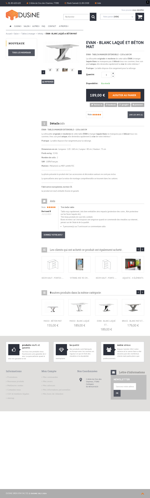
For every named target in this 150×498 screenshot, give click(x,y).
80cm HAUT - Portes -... (53, 278)
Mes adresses (49, 385)
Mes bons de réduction (53, 394)
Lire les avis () (136, 115)
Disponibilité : (92, 83)
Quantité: (90, 74)
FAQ (43, 26)
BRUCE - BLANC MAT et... (133, 321)
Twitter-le (96, 104)
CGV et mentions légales (18, 394)
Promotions (12, 377)
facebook (111, 104)
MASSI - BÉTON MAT (53, 321)
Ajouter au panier (124, 95)
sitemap (10, 398)
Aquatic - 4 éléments (132, 278)
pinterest (138, 104)
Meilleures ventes (15, 385)
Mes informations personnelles (56, 389)
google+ (124, 104)
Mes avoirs (48, 381)
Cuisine (17, 26)
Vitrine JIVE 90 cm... (79, 278)
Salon (26, 26)
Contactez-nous (14, 389)
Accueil (9, 33)
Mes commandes (50, 377)
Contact (52, 26)
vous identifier (138, 10)
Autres (35, 26)
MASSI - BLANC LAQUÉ (79, 321)
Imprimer (47, 82)
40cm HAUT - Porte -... (106, 278)
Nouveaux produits (15, 381)
